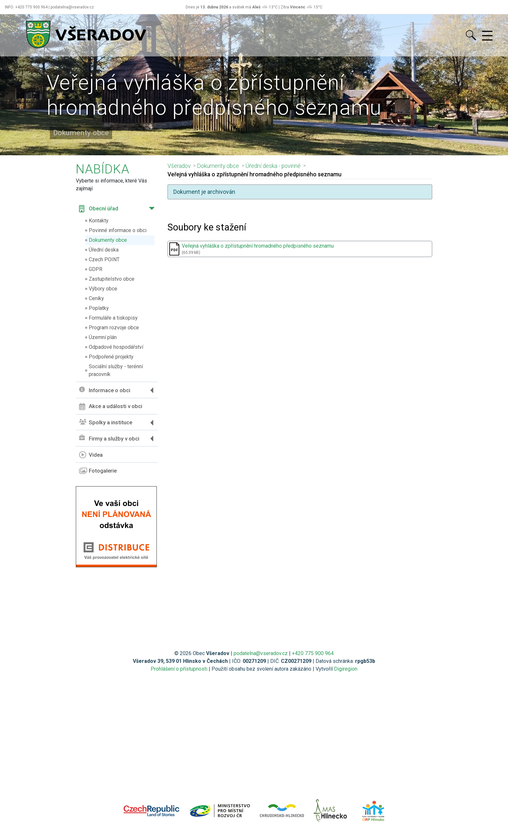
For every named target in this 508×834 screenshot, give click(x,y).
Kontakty (99, 220)
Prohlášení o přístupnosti (179, 669)
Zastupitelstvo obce (111, 279)
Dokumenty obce (108, 240)
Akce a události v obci (110, 406)
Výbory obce (103, 289)
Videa (91, 454)
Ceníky (96, 298)
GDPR (95, 269)
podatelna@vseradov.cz (261, 653)
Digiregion (345, 669)
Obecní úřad (98, 208)
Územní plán (103, 337)
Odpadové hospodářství (116, 347)
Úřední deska (104, 250)
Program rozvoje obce (114, 327)
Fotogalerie (98, 471)
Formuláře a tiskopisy (113, 318)
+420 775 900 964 (313, 653)
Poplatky (99, 308)
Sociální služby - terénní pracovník (116, 370)
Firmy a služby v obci (109, 438)
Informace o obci (104, 390)
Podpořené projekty (111, 357)
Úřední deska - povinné (273, 166)
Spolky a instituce (105, 422)
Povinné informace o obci (117, 230)
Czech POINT (104, 259)
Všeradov (178, 166)
